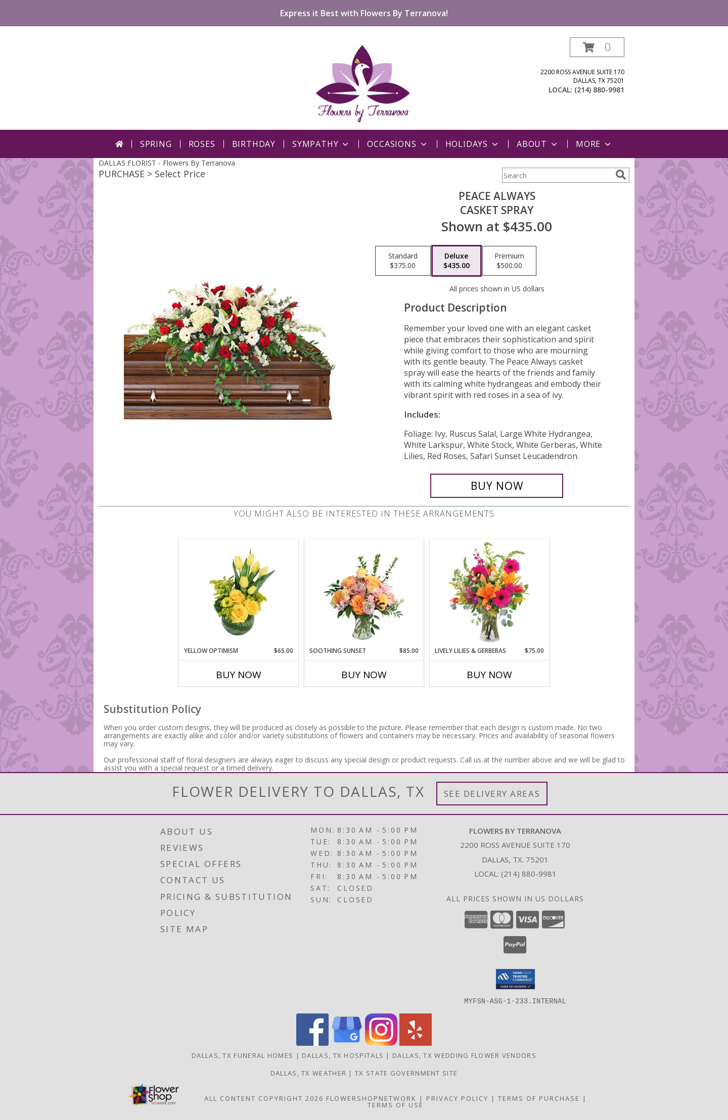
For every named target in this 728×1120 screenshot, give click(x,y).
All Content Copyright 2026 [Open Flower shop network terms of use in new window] (264, 1097)
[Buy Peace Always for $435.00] (496, 486)
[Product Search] (557, 175)
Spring (156, 143)
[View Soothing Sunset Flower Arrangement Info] (364, 593)
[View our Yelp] (415, 1042)
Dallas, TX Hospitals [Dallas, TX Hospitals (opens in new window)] (343, 1054)
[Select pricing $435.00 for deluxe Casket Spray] (456, 261)
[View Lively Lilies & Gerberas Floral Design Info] (489, 593)
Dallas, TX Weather (308, 1072)
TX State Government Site (406, 1072)
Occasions (397, 143)
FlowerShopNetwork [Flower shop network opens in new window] (371, 1097)
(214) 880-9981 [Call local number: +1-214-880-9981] (599, 89)
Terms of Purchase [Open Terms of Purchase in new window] (539, 1097)
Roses (202, 143)
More (594, 143)
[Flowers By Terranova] (364, 83)
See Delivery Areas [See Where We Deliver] (492, 793)
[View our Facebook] (312, 1042)
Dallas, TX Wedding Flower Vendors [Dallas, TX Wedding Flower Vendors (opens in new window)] (464, 1054)
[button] (597, 47)
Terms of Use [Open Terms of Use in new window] (396, 1104)
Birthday (254, 143)
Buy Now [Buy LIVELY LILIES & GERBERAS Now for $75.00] (489, 674)
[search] (621, 174)
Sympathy (321, 143)
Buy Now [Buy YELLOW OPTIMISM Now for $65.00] (238, 674)
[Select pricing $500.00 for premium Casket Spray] (509, 261)
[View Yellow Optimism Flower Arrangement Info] (239, 593)
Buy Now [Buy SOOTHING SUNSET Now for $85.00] (364, 674)
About (538, 143)
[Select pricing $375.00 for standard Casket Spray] (403, 261)
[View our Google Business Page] (347, 1042)
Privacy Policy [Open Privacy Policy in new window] (457, 1097)
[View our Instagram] (381, 1042)
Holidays (472, 143)
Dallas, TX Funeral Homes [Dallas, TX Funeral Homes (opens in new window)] (242, 1054)
